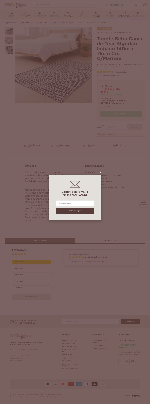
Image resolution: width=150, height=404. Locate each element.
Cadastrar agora (75, 211)
